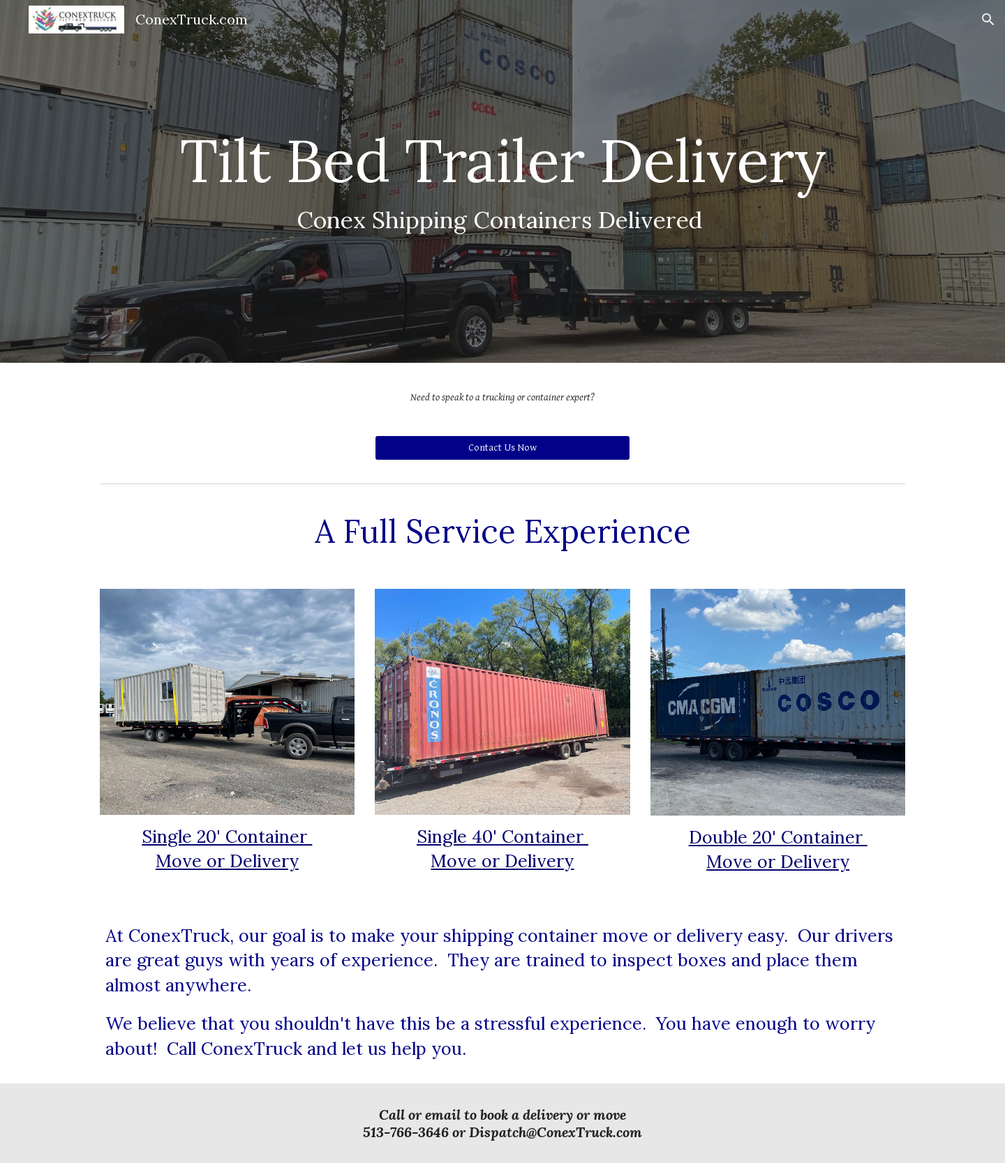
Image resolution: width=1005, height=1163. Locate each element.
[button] (988, 19)
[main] (502, 182)
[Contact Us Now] (502, 448)
